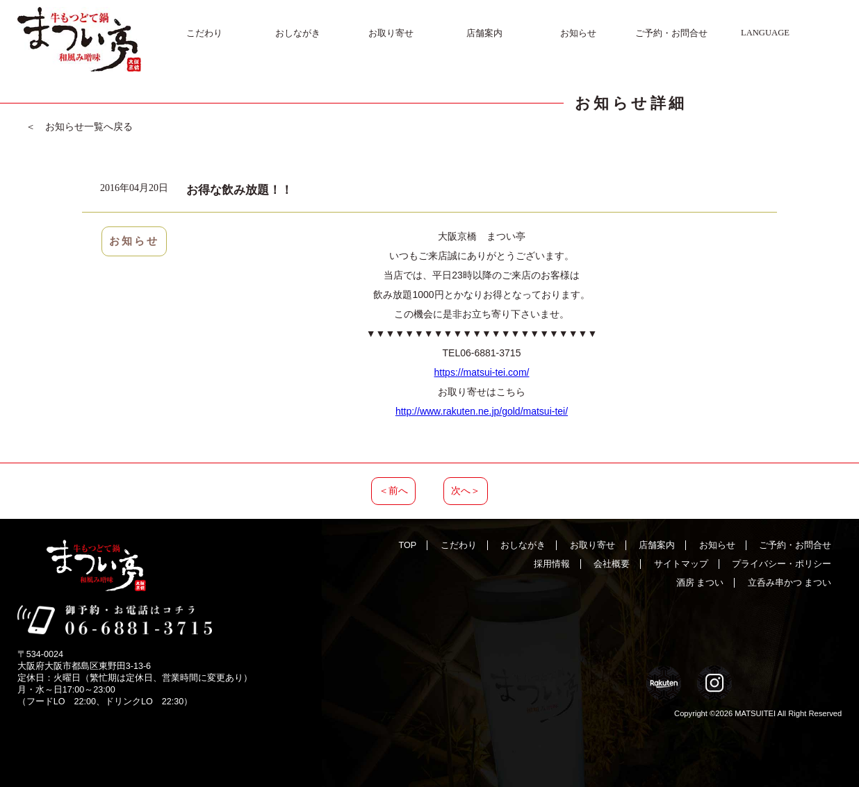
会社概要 (612, 564)
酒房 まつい (700, 583)
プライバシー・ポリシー (781, 564)
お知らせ (578, 33)
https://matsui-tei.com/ (482, 372)
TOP (408, 545)
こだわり (204, 33)
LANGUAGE (765, 33)
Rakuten (663, 682)
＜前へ (393, 490)
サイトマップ (681, 564)
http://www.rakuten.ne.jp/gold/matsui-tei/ (481, 411)
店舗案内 (484, 33)
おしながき (297, 33)
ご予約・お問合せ (671, 33)
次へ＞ (465, 490)
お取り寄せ (391, 33)
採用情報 (552, 564)
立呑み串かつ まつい (790, 583)
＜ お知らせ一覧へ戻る (79, 127)
